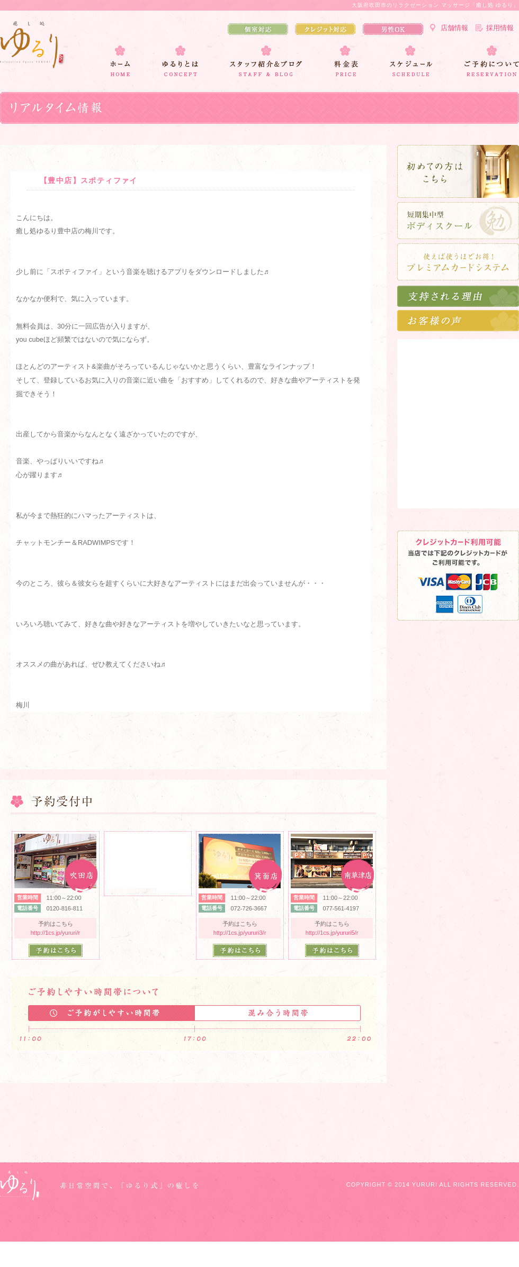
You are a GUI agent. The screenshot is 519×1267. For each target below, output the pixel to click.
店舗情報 (454, 28)
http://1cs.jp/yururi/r (55, 932)
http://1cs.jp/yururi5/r (332, 932)
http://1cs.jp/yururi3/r (239, 932)
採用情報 (500, 28)
